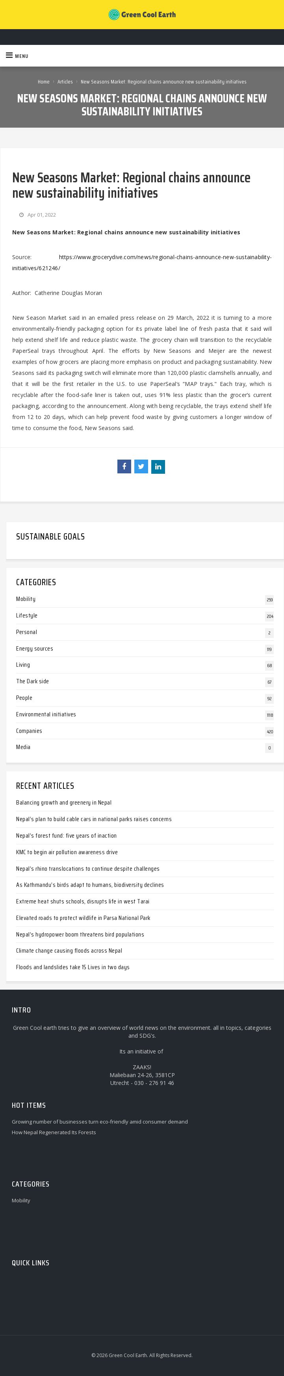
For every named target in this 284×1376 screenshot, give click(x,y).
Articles (65, 81)
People (24, 698)
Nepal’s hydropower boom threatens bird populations (80, 934)
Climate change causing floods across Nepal (69, 950)
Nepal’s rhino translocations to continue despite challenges (88, 868)
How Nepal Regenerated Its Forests (54, 1132)
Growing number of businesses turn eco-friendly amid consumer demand (100, 1121)
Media (23, 747)
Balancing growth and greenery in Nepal (63, 802)
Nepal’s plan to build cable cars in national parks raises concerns (94, 819)
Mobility (25, 599)
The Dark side (32, 681)
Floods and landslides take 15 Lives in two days (73, 967)
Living (23, 664)
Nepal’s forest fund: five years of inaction (66, 835)
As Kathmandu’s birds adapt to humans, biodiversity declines (90, 885)
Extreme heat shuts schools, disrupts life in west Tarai (83, 901)
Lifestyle (27, 615)
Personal (26, 632)
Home (44, 81)
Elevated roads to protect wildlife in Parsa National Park (83, 918)
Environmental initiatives (46, 714)
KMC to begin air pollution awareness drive (67, 852)
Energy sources (34, 648)
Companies (29, 731)
